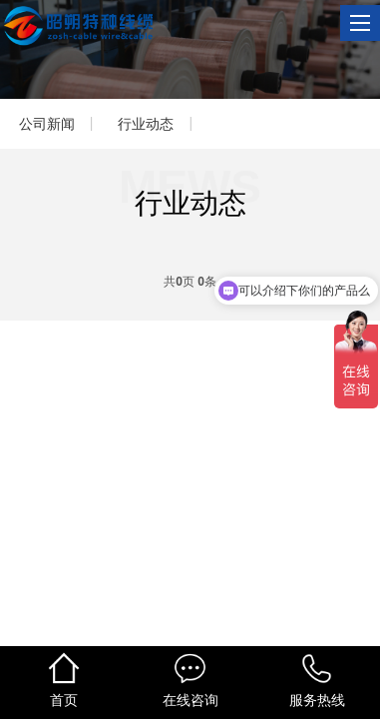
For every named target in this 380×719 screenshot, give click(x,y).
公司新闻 (47, 124)
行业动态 (146, 124)
